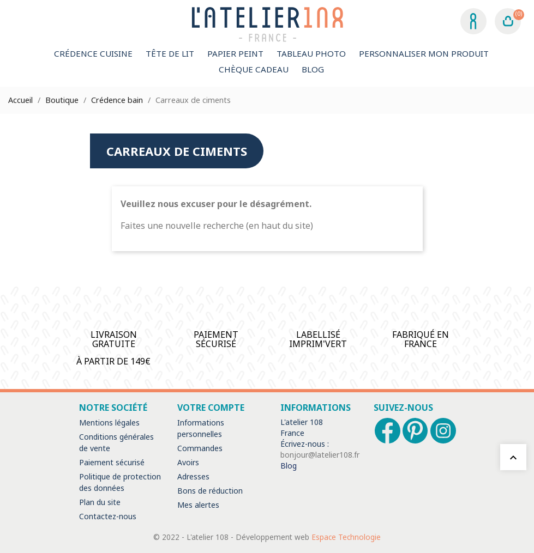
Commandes (200, 448)
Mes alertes (198, 505)
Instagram (443, 430)
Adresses (193, 476)
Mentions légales (109, 422)
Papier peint (235, 53)
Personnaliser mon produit (424, 53)
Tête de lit (170, 53)
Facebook (387, 430)
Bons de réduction (210, 490)
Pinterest (415, 430)
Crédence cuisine (93, 53)
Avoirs (188, 462)
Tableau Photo (311, 53)
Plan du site (100, 502)
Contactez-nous (107, 516)
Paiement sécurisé (112, 462)
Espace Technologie (346, 537)
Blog (313, 69)
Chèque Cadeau (254, 69)
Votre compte (210, 408)
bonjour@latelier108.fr (319, 454)
